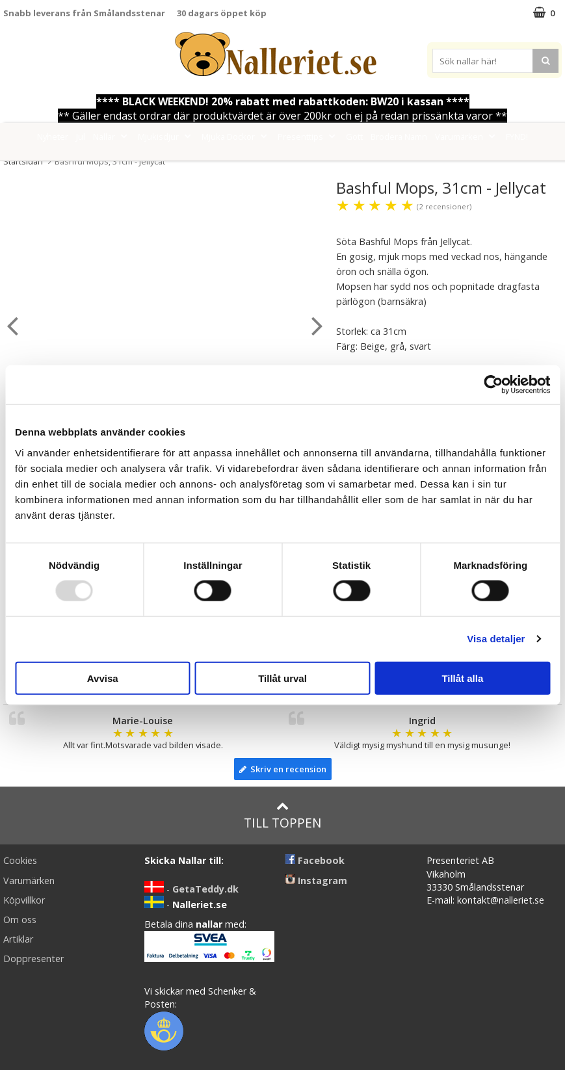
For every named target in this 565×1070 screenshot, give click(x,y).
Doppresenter (33, 958)
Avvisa (102, 677)
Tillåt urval (282, 677)
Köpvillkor (24, 900)
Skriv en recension (282, 769)
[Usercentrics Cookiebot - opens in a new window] (493, 385)
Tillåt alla (462, 677)
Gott (354, 136)
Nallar (111, 136)
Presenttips (308, 136)
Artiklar (18, 939)
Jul (80, 136)
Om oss (19, 919)
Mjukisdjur (166, 136)
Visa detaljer (496, 638)
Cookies (20, 860)
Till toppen (282, 815)
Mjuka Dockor (236, 136)
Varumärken (466, 136)
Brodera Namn (399, 136)
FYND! (517, 136)
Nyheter (52, 136)
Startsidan (23, 161)
